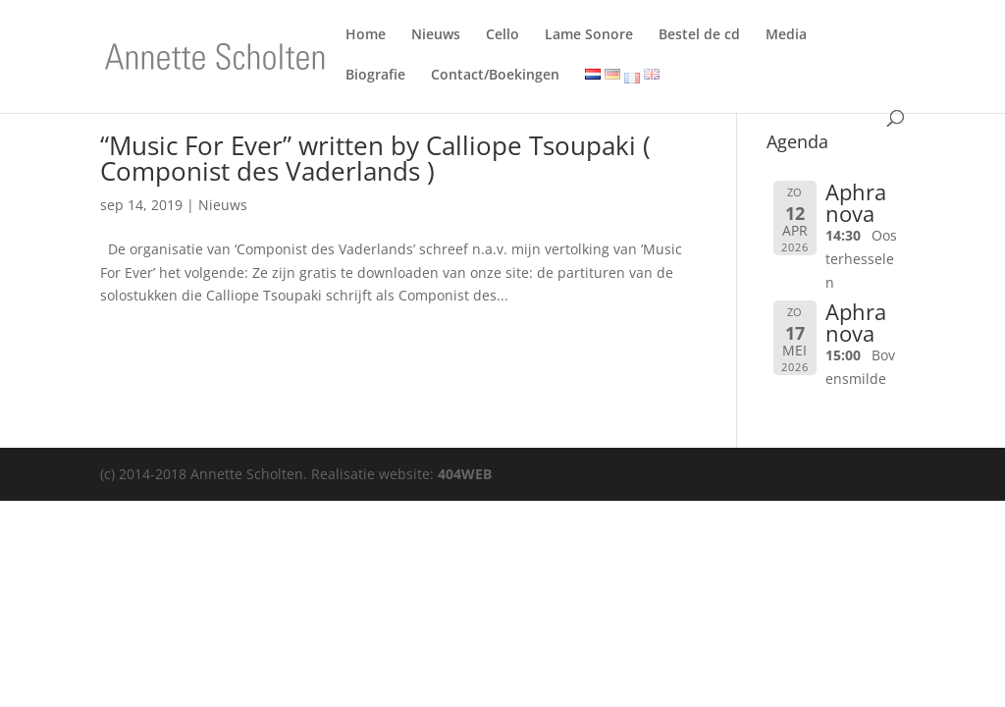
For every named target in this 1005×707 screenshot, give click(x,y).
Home (365, 37)
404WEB (465, 473)
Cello (502, 37)
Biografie (375, 78)
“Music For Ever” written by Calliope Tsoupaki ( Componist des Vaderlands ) (375, 158)
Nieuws (435, 37)
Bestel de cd (699, 37)
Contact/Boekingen (495, 78)
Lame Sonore (589, 37)
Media (786, 37)
